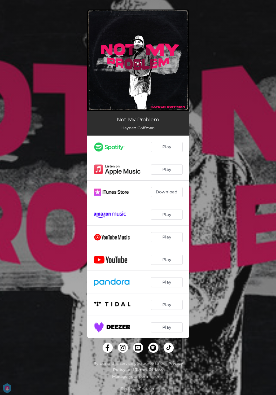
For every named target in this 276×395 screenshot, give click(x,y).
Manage (120, 376)
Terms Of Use (148, 369)
